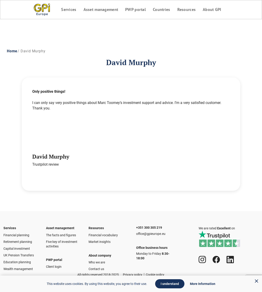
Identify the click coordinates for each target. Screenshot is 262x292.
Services (67, 9)
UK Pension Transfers (18, 253)
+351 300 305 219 (149, 223)
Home (12, 51)
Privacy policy (132, 274)
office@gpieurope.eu (150, 231)
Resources (187, 9)
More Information (202, 283)
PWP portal (135, 9)
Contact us (96, 269)
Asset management (100, 9)
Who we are (97, 262)
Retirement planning (17, 240)
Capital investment (16, 246)
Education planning (17, 260)
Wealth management (18, 266)
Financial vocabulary (103, 233)
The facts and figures (61, 233)
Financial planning (16, 233)
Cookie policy (155, 274)
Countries (162, 9)
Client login (54, 266)
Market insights (100, 240)
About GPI (213, 9)
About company (100, 253)
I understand (170, 284)
